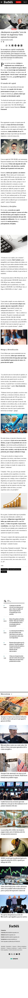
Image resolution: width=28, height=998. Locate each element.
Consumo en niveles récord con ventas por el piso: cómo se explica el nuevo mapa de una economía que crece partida (16, 610)
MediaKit (3, 946)
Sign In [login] (25, 2)
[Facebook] (9, 954)
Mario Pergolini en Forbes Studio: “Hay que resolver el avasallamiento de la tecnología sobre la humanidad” (16, 622)
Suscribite (18, 2)
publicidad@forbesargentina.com (12, 932)
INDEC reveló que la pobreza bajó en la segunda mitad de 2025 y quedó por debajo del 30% (13, 860)
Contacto (14, 946)
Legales (20, 948)
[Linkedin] (19, 954)
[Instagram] (14, 954)
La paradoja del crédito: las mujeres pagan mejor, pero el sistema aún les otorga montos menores (13, 832)
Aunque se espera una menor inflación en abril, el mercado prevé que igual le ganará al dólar (13, 719)
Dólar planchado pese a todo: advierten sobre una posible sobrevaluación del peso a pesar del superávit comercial (14, 888)
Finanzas (4, 569)
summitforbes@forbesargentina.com (11, 937)
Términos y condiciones (12, 948)
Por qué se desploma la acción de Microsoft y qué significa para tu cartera (14, 916)
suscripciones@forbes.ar (12, 939)
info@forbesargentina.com (10, 934)
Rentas (4, 571)
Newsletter (8, 946)
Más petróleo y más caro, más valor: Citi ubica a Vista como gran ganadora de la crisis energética (14, 747)
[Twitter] (12, 954)
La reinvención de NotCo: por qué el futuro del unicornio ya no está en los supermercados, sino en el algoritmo (16, 634)
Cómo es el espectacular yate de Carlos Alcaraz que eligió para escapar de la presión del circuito (16, 659)
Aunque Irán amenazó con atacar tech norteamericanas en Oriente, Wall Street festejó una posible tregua (14, 775)
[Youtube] (17, 954)
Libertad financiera (14, 569)
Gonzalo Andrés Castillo (7, 39)
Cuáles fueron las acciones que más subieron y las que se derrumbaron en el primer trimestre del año (14, 804)
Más (15, 601)
